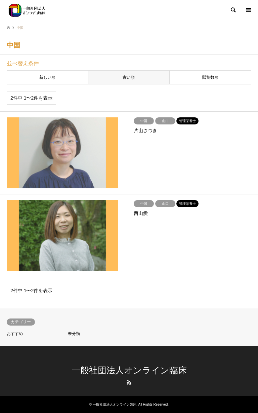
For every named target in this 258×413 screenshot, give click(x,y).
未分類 (74, 333)
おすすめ (15, 333)
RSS (129, 382)
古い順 (129, 77)
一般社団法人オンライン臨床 (129, 370)
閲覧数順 (210, 77)
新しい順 (47, 77)
